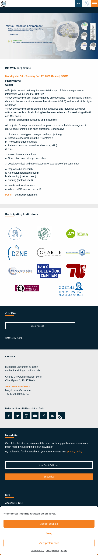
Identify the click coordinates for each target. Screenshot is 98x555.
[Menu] (94, 3)
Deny (49, 533)
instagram (26, 415)
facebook (8, 415)
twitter (17, 415)
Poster (8, 194)
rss (61, 415)
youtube (34, 415)
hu (86, 3)
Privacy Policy (37, 550)
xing (42, 415)
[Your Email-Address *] (49, 465)
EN (78, 3)
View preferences (49, 542)
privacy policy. (75, 451)
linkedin (51, 415)
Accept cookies (49, 523)
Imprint (64, 550)
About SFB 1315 (14, 503)
